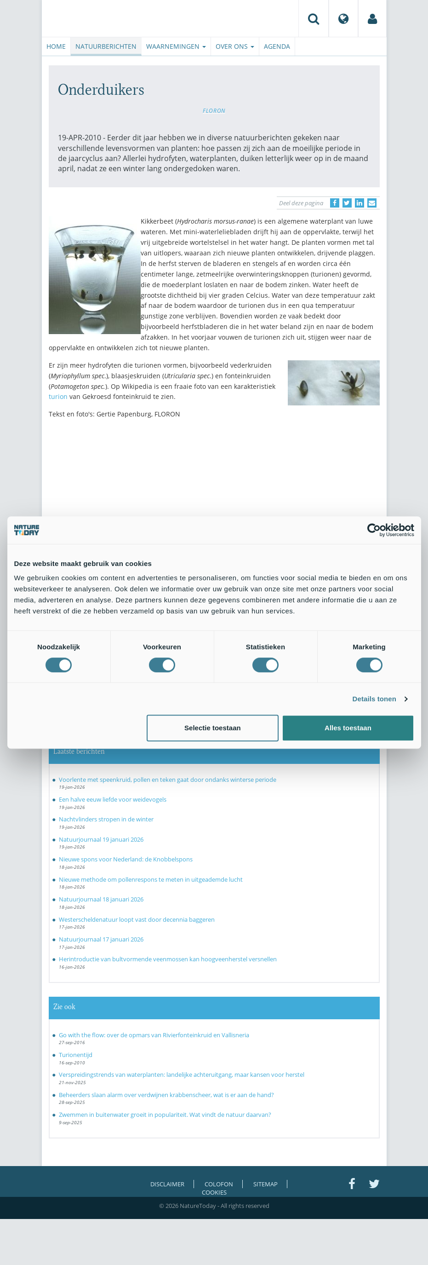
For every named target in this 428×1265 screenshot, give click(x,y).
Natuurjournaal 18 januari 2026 (101, 899)
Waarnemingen (176, 46)
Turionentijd (75, 1055)
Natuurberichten (106, 46)
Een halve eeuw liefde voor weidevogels (112, 799)
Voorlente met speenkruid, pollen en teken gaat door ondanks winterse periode (167, 779)
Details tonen (374, 699)
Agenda (277, 46)
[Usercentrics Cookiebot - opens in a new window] (374, 530)
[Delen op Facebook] (334, 203)
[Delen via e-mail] (372, 203)
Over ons (235, 46)
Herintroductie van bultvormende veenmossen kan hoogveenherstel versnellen (168, 959)
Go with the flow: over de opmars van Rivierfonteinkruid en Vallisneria (154, 1035)
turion (58, 396)
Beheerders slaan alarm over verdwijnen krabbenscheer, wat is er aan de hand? (166, 1095)
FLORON (214, 110)
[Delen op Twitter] (347, 203)
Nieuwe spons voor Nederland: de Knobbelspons (126, 859)
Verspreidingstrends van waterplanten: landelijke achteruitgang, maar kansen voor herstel (181, 1074)
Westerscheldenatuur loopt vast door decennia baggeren (137, 919)
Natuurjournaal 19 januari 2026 (101, 839)
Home (56, 46)
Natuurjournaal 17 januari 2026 (101, 939)
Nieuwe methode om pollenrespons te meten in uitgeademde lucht (151, 879)
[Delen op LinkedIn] (359, 203)
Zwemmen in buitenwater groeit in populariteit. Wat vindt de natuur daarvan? (165, 1114)
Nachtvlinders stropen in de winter (106, 819)
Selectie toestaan (212, 728)
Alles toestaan (348, 728)
